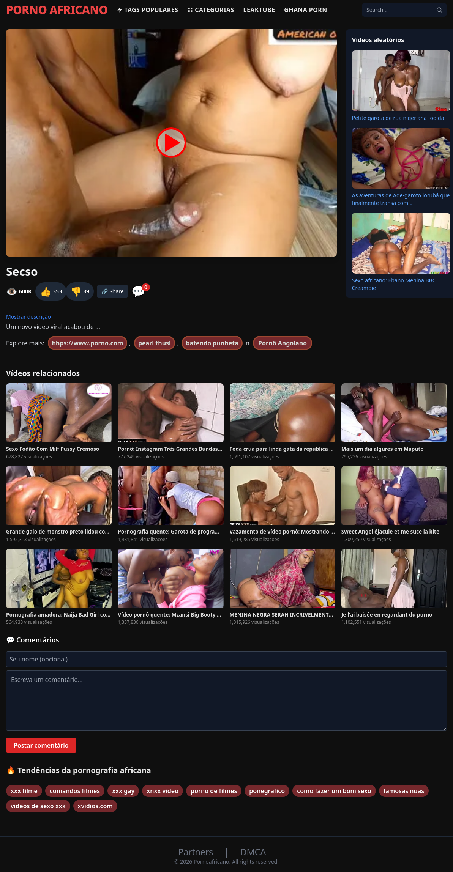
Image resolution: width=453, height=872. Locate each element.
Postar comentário (41, 745)
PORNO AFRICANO (56, 10)
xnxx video (162, 791)
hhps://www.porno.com (87, 343)
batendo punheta (212, 343)
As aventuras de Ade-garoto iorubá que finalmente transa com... (401, 199)
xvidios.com (95, 806)
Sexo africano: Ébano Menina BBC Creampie (394, 284)
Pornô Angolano (282, 343)
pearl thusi (154, 343)
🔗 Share (112, 291)
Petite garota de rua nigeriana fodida (398, 117)
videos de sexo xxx (38, 806)
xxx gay (123, 791)
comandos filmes (75, 791)
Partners (196, 851)
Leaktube (259, 10)
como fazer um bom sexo (334, 791)
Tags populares (147, 10)
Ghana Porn (305, 10)
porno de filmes (214, 791)
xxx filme (24, 791)
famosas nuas (404, 791)
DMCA (253, 851)
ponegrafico (267, 791)
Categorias (210, 10)
